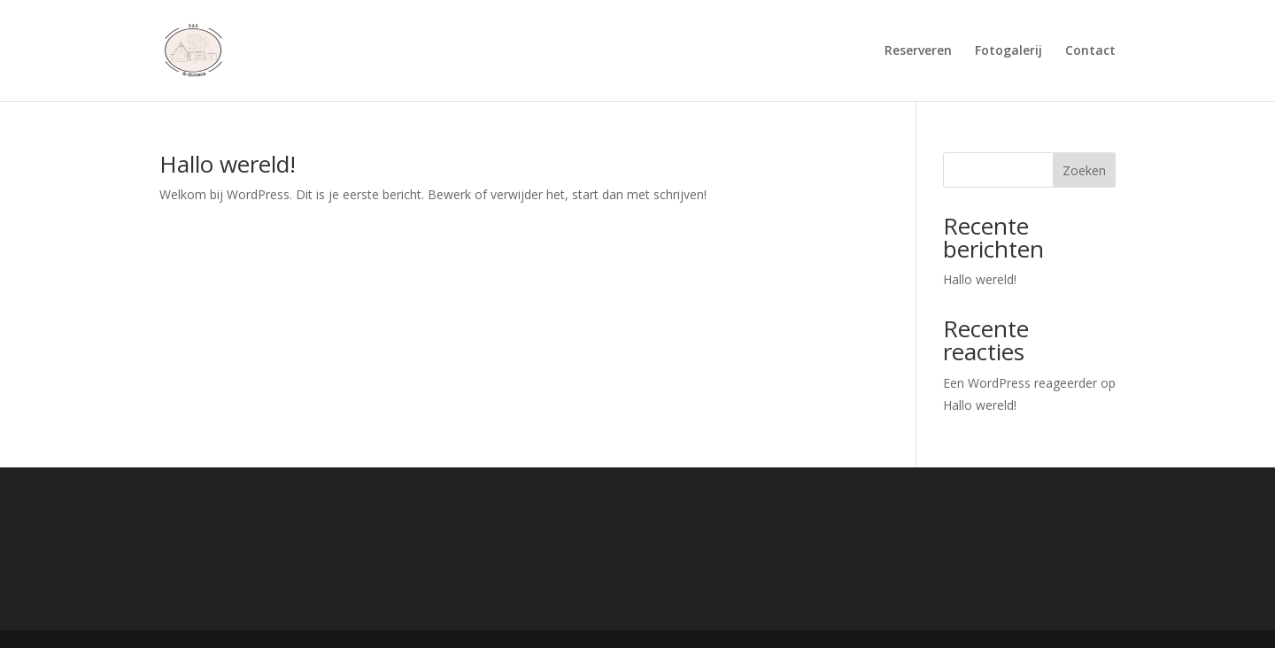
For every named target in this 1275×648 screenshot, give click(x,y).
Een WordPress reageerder (1020, 382)
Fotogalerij (1008, 51)
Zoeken (1084, 170)
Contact (1090, 51)
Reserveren (918, 51)
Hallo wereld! (227, 164)
